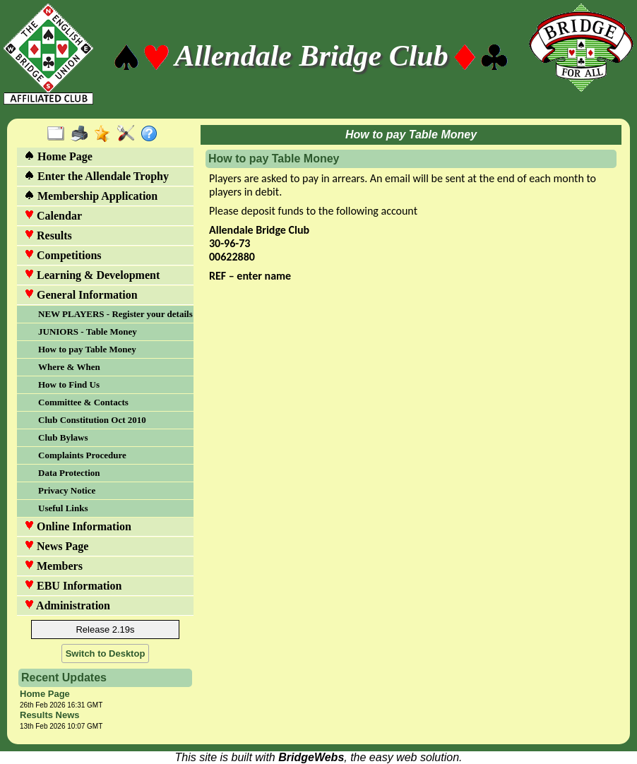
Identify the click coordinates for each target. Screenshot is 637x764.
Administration (67, 605)
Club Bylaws (63, 437)
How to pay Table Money (87, 349)
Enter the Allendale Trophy (96, 176)
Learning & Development (92, 275)
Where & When (69, 367)
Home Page (58, 156)
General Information (81, 295)
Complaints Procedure (82, 455)
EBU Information (72, 586)
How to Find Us (69, 384)
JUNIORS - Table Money (87, 331)
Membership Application (90, 196)
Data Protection (69, 472)
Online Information (77, 526)
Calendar (53, 216)
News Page (56, 546)
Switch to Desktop (105, 653)
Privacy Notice (66, 490)
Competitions (63, 255)
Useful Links (63, 508)
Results (48, 235)
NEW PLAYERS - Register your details (114, 314)
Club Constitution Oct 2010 (92, 419)
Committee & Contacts (83, 402)
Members (53, 566)
